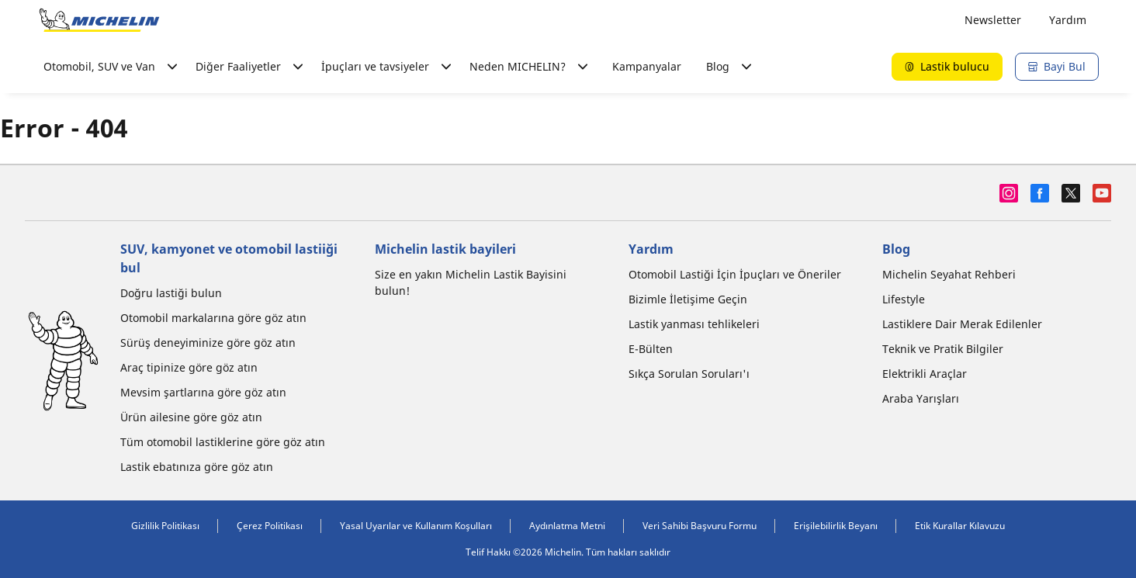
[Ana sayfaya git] (99, 20)
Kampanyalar (646, 66)
